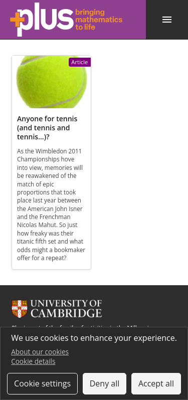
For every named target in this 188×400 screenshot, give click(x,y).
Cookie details (33, 361)
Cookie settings (42, 383)
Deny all (105, 383)
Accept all (156, 383)
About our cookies (40, 351)
